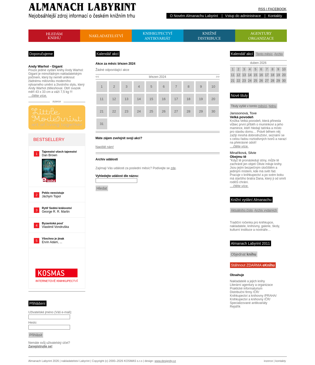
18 (188, 99)
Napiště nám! (105, 147)
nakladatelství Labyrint (75, 360)
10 (213, 86)
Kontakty (275, 16)
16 (163, 99)
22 (114, 111)
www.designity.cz (165, 360)
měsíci (262, 106)
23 (126, 111)
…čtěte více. (37, 96)
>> (217, 77)
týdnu (272, 106)
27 (176, 111)
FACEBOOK (277, 9)
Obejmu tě (238, 157)
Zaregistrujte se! (40, 346)
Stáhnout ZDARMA (253, 265)
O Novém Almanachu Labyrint (194, 16)
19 (201, 99)
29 (201, 111)
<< (97, 77)
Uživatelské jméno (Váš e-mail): (50, 312)
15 (151, 99)
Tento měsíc (264, 54)
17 (176, 99)
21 (101, 111)
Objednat (243, 254)
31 (101, 124)
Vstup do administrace (243, 16)
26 (163, 111)
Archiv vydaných (265, 210)
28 (188, 111)
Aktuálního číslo (242, 210)
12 (114, 99)
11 (101, 99)
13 (126, 99)
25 (151, 111)
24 (139, 111)
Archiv (278, 54)
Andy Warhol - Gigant (45, 66)
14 (139, 99)
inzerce (268, 360)
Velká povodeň (241, 117)
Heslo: (32, 322)
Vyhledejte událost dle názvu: (117, 176)
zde (173, 168)
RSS (261, 9)
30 (213, 111)
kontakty (280, 360)
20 (213, 99)
